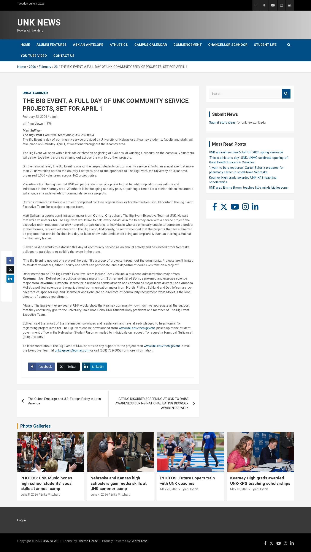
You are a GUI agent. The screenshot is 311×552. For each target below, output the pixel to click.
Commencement (187, 45)
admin (54, 116)
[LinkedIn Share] (94, 367)
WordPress (140, 541)
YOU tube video (34, 56)
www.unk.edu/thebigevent (137, 328)
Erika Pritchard (50, 494)
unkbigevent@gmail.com (72, 350)
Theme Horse (88, 541)
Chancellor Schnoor (228, 45)
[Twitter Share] (68, 367)
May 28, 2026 (169, 489)
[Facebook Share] (41, 367)
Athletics (119, 45)
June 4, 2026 (99, 494)
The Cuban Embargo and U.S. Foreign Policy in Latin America (64, 401)
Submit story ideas (222, 122)
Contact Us (64, 56)
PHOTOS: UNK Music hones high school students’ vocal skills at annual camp (47, 483)
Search (286, 94)
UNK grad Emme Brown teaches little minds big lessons (248, 187)
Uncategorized (35, 93)
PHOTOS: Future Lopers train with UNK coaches (187, 481)
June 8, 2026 (29, 494)
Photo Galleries (35, 426)
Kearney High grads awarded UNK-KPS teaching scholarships (260, 481)
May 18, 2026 (239, 489)
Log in (21, 520)
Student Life (265, 45)
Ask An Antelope (88, 45)
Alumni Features (51, 45)
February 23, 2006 (35, 116)
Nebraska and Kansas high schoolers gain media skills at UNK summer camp (118, 483)
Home (25, 45)
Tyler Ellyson (189, 489)
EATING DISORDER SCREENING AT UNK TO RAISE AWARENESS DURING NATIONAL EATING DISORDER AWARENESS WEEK (152, 403)
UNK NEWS (39, 22)
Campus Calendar (150, 45)
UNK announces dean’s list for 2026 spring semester (246, 152)
